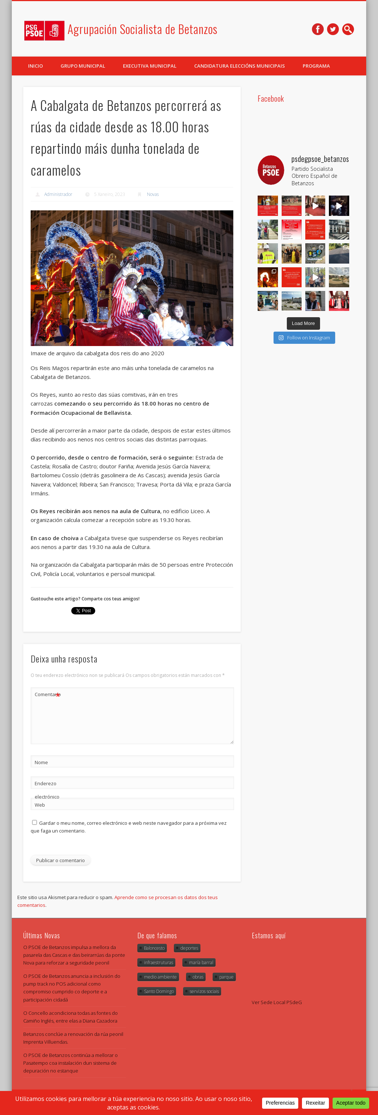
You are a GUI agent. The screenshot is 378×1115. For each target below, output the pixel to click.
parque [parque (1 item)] (226, 977)
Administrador (58, 194)
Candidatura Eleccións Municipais (239, 65)
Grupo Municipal (83, 65)
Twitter (333, 29)
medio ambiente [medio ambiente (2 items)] (160, 977)
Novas (153, 194)
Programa (316, 65)
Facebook (318, 29)
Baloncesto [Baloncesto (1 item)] (154, 948)
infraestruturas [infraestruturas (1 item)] (158, 962)
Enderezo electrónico (47, 790)
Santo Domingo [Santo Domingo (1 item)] (159, 991)
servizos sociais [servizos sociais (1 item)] (204, 991)
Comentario (48, 694)
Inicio (35, 65)
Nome (41, 762)
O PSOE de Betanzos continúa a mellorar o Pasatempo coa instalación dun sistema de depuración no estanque (70, 1063)
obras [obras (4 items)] (198, 977)
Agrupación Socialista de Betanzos (142, 28)
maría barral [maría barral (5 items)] (201, 962)
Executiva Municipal (149, 65)
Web (40, 804)
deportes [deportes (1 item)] (189, 948)
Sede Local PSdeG (281, 1002)
